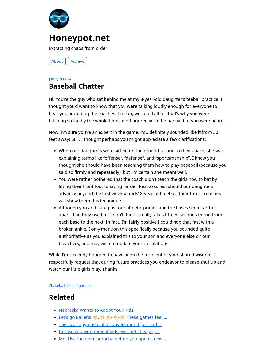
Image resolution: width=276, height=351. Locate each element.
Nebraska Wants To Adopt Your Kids (96, 310)
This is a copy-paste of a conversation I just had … (110, 324)
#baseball (57, 285)
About (57, 61)
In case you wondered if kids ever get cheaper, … (109, 331)
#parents (84, 285)
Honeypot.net (79, 38)
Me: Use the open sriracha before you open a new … (113, 339)
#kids (70, 285)
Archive (77, 61)
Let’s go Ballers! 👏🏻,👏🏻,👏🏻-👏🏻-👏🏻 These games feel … (113, 317)
